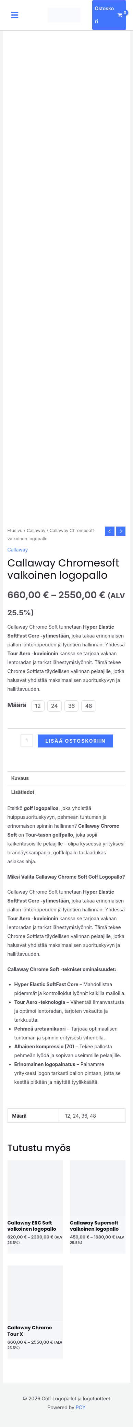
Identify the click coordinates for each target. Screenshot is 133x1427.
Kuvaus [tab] (20, 778)
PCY (81, 1407)
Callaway (36, 530)
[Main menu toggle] (14, 15)
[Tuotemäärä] (27, 740)
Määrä (17, 705)
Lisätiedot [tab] (22, 792)
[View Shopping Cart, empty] (109, 15)
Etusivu (15, 530)
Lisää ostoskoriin (75, 741)
